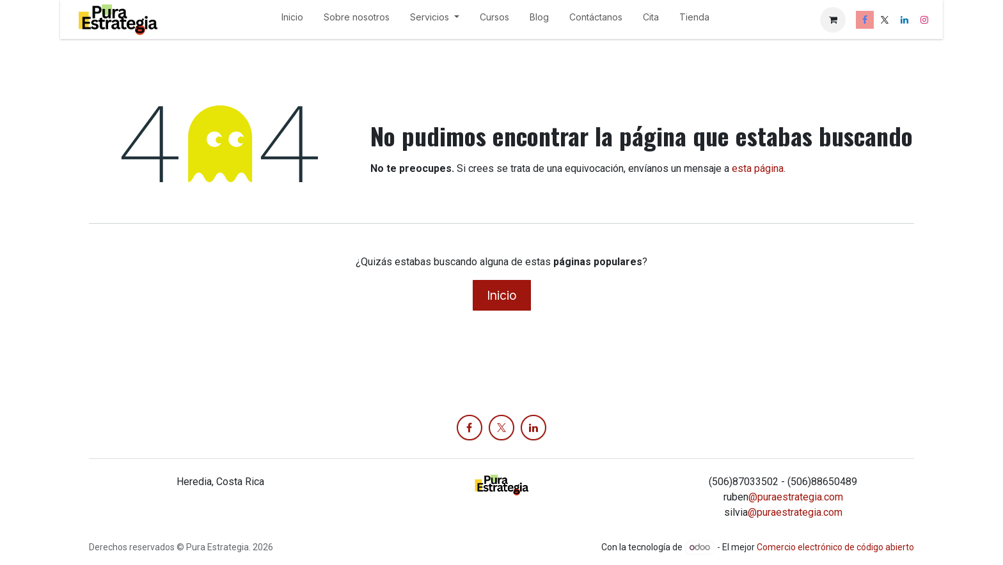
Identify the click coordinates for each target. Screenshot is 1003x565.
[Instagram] (924, 20)
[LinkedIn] (904, 20)
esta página (758, 168)
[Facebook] (865, 20)
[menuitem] (292, 19)
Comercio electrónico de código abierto (835, 547)
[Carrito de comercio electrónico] (833, 20)
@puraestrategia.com (795, 497)
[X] (885, 20)
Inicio (502, 295)
